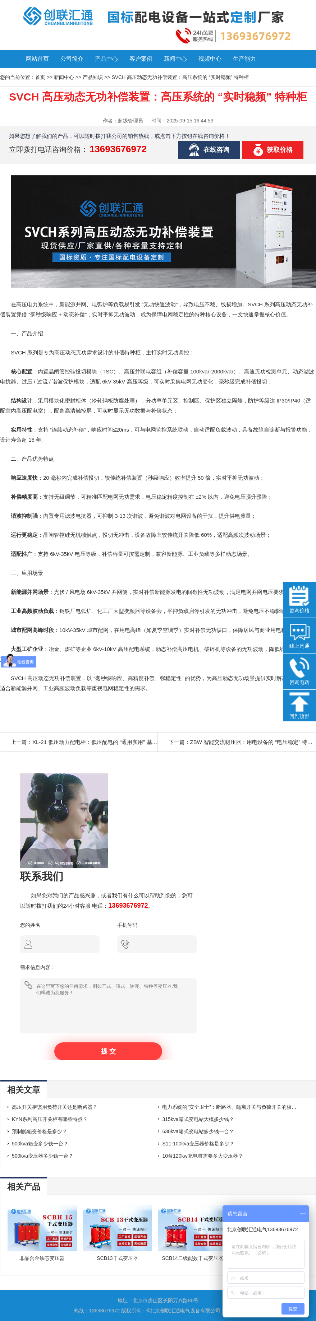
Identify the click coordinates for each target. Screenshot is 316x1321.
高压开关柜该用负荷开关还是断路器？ (54, 1107)
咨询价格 (299, 600)
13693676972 (118, 149)
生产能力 (244, 59)
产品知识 (93, 77)
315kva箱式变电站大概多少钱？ (198, 1119)
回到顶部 (299, 705)
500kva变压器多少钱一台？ (42, 1156)
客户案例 (140, 59)
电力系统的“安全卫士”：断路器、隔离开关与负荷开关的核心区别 (234, 1107)
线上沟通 (299, 635)
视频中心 (209, 59)
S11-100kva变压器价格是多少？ (198, 1143)
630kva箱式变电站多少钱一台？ (198, 1131)
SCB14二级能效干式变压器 (192, 1258)
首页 (40, 77)
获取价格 (280, 149)
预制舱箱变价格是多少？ (39, 1131)
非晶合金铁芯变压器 (42, 1258)
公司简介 (71, 59)
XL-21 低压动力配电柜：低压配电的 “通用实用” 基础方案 (100, 742)
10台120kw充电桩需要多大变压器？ (202, 1156)
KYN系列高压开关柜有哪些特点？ (50, 1119)
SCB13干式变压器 (117, 1258)
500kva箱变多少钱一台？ (40, 1143)
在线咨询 (216, 149)
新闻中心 (175, 59)
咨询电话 (299, 671)
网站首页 (37, 59)
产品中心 (106, 59)
